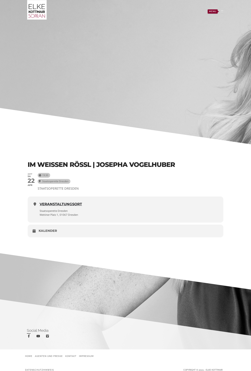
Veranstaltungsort (61, 204)
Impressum (86, 356)
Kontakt (70, 356)
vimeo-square (48, 337)
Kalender (48, 231)
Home (28, 356)
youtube (39, 337)
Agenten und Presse (49, 356)
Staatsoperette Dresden (55, 211)
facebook (29, 336)
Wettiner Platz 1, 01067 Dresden (61, 215)
